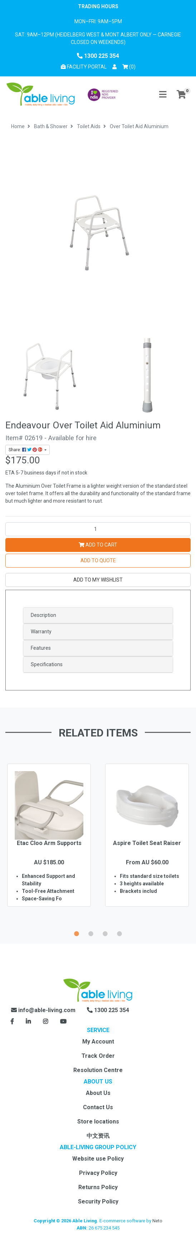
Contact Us (98, 1107)
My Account (98, 1041)
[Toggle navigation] (163, 95)
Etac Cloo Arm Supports (49, 843)
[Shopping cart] (181, 94)
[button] (114, 67)
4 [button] (119, 932)
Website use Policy (98, 1158)
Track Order (98, 1055)
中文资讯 (98, 1135)
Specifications (47, 664)
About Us (98, 1093)
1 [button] (76, 932)
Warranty (41, 631)
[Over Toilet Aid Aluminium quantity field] (98, 529)
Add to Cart (98, 545)
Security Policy (98, 1201)
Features (41, 648)
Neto (157, 1220)
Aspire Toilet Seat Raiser (147, 843)
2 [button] (90, 932)
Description (43, 615)
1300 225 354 (98, 55)
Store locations (98, 1121)
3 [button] (105, 932)
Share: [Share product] (26, 449)
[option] (49, 845)
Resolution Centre (98, 1070)
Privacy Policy (98, 1173)
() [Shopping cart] (130, 66)
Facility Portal (84, 67)
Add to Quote (98, 560)
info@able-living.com (43, 1010)
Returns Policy (98, 1187)
